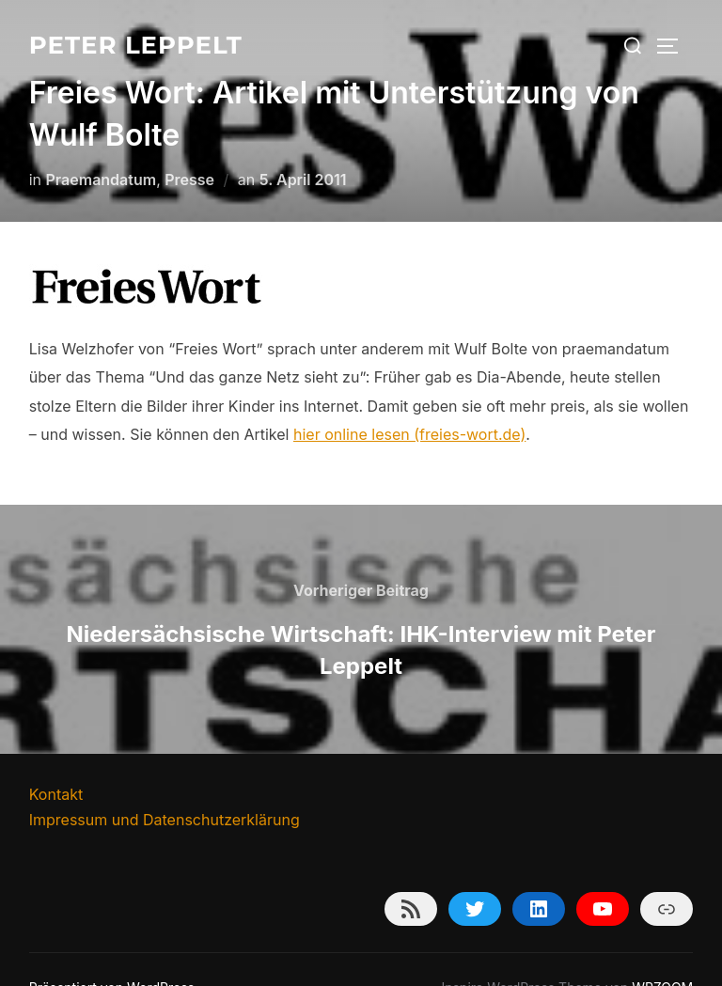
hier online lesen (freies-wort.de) (409, 396)
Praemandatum (101, 142)
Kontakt (56, 756)
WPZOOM (662, 950)
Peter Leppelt (136, 45)
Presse (189, 142)
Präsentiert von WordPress (112, 950)
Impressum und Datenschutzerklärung (164, 782)
